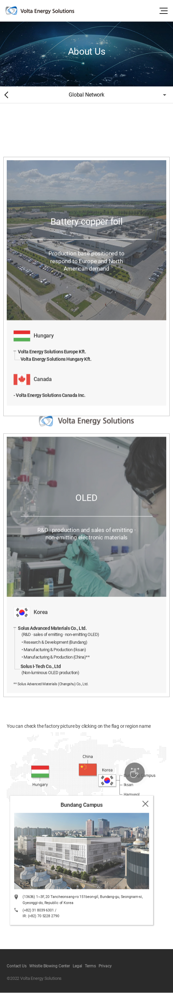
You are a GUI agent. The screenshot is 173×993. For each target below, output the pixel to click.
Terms (90, 966)
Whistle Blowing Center (49, 966)
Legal (77, 966)
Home (5, 94)
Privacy (105, 966)
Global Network (86, 95)
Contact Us (17, 966)
